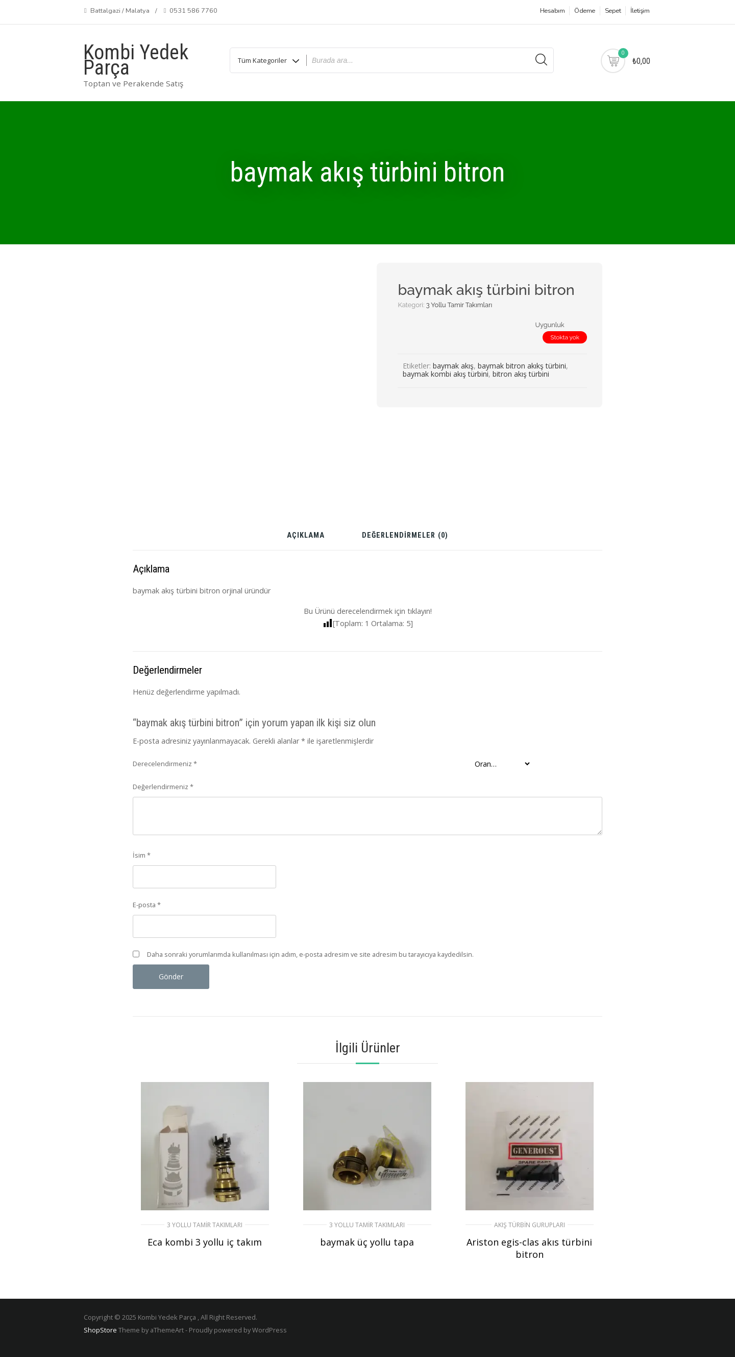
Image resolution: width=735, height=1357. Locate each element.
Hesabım (552, 10)
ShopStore (100, 1330)
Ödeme (584, 10)
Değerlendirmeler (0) (405, 536)
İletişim (639, 10)
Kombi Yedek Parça (135, 60)
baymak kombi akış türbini (445, 374)
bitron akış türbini (521, 374)
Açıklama (306, 536)
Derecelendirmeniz (165, 763)
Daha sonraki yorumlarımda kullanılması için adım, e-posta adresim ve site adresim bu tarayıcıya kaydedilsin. (310, 954)
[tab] (306, 539)
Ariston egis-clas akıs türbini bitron (529, 1248)
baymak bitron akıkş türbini (522, 366)
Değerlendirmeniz (163, 786)
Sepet (613, 10)
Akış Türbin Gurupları (529, 1225)
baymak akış (453, 366)
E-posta (147, 904)
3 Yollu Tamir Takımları (459, 305)
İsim (142, 855)
